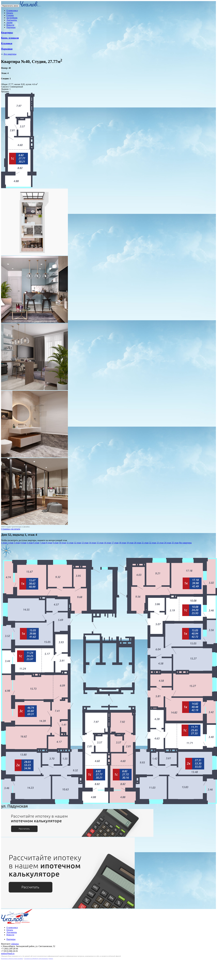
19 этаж (130, 543)
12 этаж (77, 543)
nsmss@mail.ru (7, 953)
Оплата (9, 13)
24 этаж (167, 543)
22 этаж (152, 543)
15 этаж (99, 543)
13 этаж (85, 543)
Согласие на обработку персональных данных (38, 958)
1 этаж (4, 543)
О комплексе (12, 10)
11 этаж (70, 543)
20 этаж (137, 543)
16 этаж (107, 543)
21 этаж (145, 543)
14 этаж (92, 543)
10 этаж (62, 543)
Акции (9, 22)
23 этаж (160, 543)
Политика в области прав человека (12, 958)
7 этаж (43, 543)
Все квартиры (8, 54)
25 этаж (175, 543)
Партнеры (10, 27)
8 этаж (49, 543)
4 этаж (23, 543)
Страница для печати (10, 529)
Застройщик (12, 18)
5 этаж (30, 543)
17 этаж (115, 543)
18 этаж (122, 543)
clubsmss (15, 944)
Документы (11, 20)
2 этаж (10, 543)
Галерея (10, 15)
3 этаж (17, 543)
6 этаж (36, 543)
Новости (10, 25)
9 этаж (56, 543)
